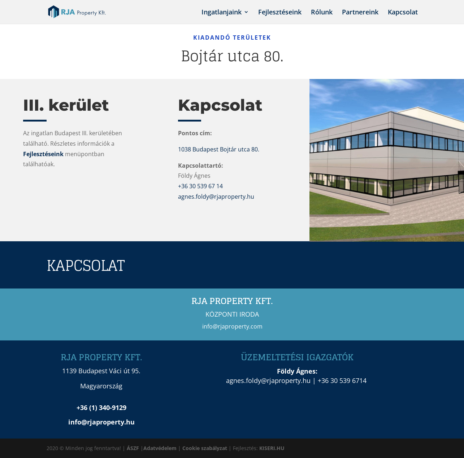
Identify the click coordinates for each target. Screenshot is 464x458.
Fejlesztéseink (280, 12)
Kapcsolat (403, 12)
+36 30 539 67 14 (200, 186)
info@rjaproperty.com (232, 326)
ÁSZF (133, 448)
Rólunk (322, 12)
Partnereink (360, 12)
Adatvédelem (160, 448)
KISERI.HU (272, 448)
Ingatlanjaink (221, 12)
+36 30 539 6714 (342, 380)
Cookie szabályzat (205, 448)
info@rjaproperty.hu (101, 422)
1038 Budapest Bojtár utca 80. (218, 149)
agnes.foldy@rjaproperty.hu (216, 197)
